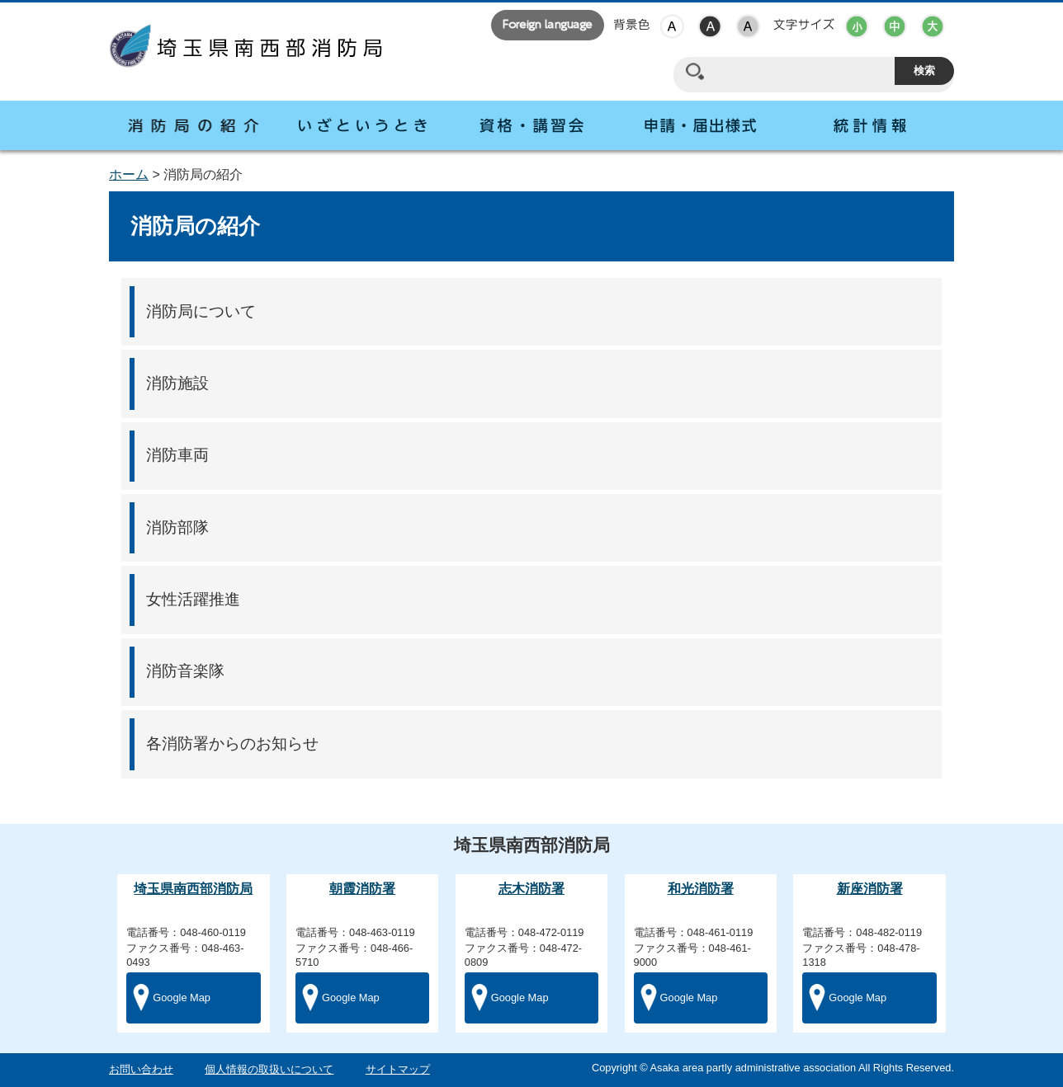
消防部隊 (177, 527)
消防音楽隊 (185, 671)
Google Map (181, 997)
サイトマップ (398, 1069)
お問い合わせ (141, 1069)
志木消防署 (531, 889)
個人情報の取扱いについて (269, 1069)
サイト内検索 (694, 71)
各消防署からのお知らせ (232, 743)
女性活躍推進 (193, 599)
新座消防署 (870, 889)
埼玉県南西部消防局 (193, 889)
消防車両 (177, 455)
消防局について (201, 311)
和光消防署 (701, 889)
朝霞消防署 (362, 889)
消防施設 (177, 383)
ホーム (129, 174)
